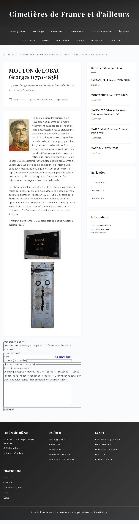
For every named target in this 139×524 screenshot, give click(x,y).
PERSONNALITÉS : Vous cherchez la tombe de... (36, 54)
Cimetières (57, 31)
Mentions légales (12, 492)
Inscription (96, 40)
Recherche (98, 198)
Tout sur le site (27, 40)
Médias (46, 40)
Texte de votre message (17, 368)
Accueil (6, 54)
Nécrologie (39, 31)
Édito (6, 502)
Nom (6, 357)
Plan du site (62, 40)
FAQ (5, 497)
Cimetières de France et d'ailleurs (69, 14)
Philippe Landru (45, 99)
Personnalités (77, 31)
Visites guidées (18, 31)
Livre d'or (100, 459)
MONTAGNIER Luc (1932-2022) (109, 95)
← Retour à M (99, 182)
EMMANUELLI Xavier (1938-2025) (110, 80)
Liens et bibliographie (106, 454)
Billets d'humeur (104, 449)
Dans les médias (103, 464)
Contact (80, 40)
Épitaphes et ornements (62, 464)
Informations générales (107, 444)
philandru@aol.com (14, 457)
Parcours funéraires (101, 31)
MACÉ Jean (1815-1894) (104, 148)
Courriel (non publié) (15, 360)
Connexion (114, 40)
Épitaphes (124, 31)
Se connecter (62, 357)
